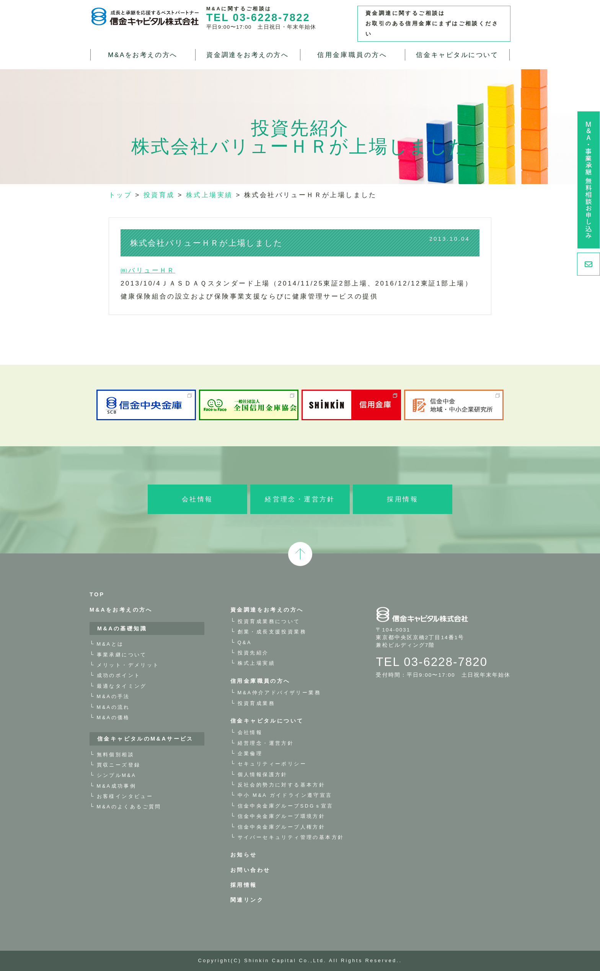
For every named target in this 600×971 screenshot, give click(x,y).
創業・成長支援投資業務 (272, 632)
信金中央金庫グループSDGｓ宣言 (286, 806)
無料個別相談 (115, 754)
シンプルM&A (117, 775)
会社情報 (197, 499)
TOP (97, 594)
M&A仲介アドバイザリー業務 (279, 692)
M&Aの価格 (113, 717)
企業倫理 (250, 753)
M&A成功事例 (117, 786)
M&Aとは (110, 644)
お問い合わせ (250, 870)
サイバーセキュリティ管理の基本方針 (291, 837)
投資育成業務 (256, 703)
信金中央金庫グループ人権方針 (282, 827)
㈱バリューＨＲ (148, 270)
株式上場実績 (256, 663)
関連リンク (247, 900)
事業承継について (122, 655)
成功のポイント (119, 675)
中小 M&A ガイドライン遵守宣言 (285, 795)
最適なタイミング (122, 686)
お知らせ (243, 855)
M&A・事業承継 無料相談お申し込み (588, 180)
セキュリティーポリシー (272, 764)
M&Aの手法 (113, 696)
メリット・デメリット (128, 665)
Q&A (245, 642)
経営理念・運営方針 (300, 499)
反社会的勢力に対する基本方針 (282, 785)
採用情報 (402, 499)
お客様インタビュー (125, 796)
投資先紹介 (253, 653)
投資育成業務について (269, 621)
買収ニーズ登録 (119, 765)
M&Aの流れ (113, 707)
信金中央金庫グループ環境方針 (282, 816)
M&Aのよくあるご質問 (129, 806)
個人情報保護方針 (263, 774)
